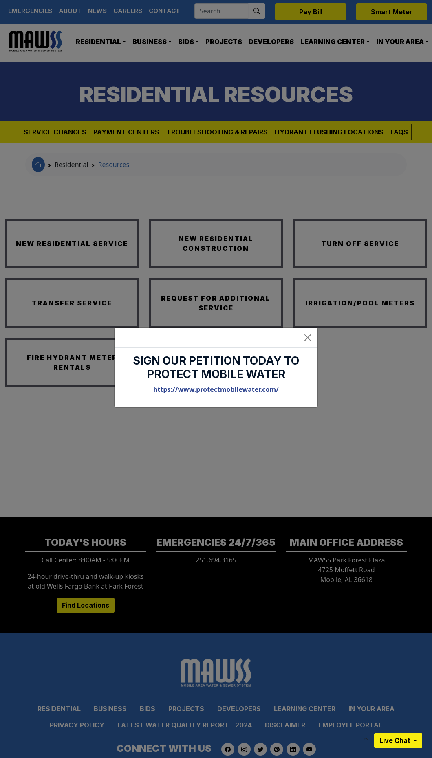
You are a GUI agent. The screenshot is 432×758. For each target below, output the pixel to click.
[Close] (307, 337)
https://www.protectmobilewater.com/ (216, 389)
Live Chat (395, 740)
